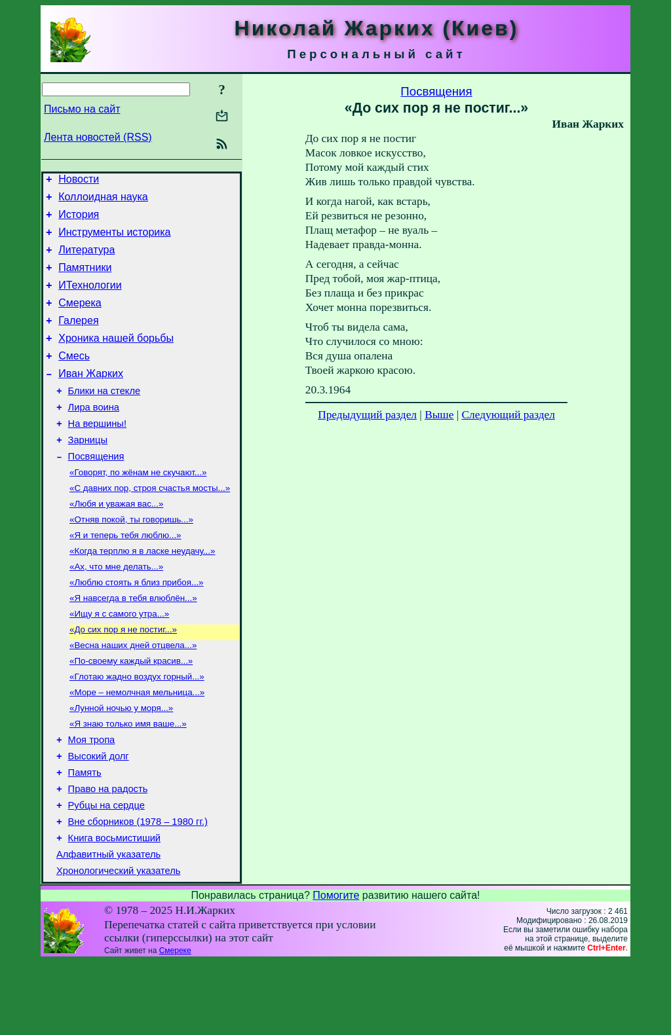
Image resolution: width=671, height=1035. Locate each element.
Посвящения (96, 489)
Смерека (80, 318)
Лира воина (93, 434)
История (78, 220)
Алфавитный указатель (108, 925)
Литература (86, 259)
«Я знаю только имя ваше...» (128, 779)
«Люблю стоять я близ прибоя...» (136, 626)
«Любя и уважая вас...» (116, 541)
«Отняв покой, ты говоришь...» (131, 558)
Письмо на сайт (82, 109)
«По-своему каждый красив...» (131, 711)
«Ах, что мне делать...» (116, 609)
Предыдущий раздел (367, 415)
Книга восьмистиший (114, 907)
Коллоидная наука (103, 200)
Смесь (74, 377)
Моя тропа (91, 797)
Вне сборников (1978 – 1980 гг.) (138, 889)
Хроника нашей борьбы (116, 357)
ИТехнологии (89, 298)
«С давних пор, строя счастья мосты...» (149, 524)
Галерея (78, 338)
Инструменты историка (114, 239)
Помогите (336, 968)
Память (85, 834)
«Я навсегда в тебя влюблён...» (133, 643)
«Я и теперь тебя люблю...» (125, 575)
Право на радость (108, 852)
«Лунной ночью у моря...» (121, 762)
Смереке (175, 1023)
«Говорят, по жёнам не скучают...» (137, 507)
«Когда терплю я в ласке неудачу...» (142, 592)
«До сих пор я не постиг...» (123, 677)
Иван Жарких (90, 397)
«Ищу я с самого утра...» (119, 660)
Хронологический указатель (118, 944)
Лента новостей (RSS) (98, 137)
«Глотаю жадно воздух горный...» (136, 728)
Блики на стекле (104, 416)
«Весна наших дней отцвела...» (133, 694)
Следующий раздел (508, 415)
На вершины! (97, 453)
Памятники (84, 279)
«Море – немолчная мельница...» (136, 745)
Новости (78, 181)
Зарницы (87, 471)
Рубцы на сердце (106, 870)
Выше (439, 415)
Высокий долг (98, 815)
